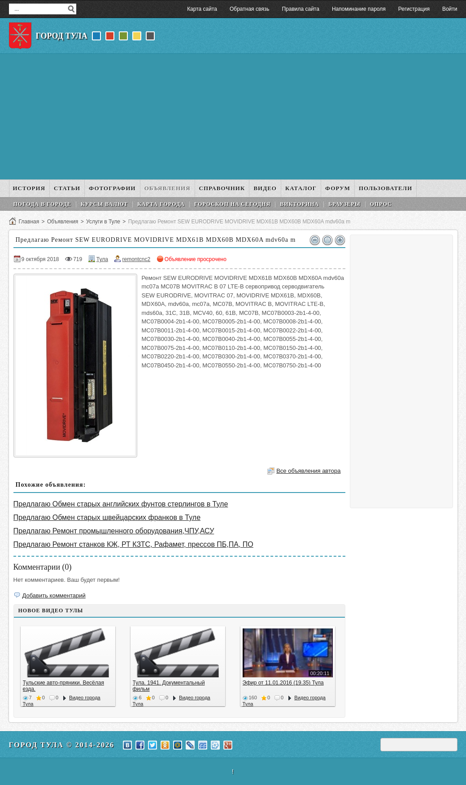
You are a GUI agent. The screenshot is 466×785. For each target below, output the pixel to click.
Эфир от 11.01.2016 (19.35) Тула (283, 683)
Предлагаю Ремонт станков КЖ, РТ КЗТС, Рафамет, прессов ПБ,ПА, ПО (133, 544)
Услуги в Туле (103, 221)
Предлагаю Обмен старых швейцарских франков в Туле (107, 517)
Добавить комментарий (54, 595)
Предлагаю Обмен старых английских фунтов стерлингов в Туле (120, 504)
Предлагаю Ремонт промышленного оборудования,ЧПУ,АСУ (113, 531)
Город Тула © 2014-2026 (62, 745)
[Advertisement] (233, 116)
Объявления (62, 221)
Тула (102, 259)
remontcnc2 (136, 259)
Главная (29, 221)
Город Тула (61, 35)
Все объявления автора (308, 470)
